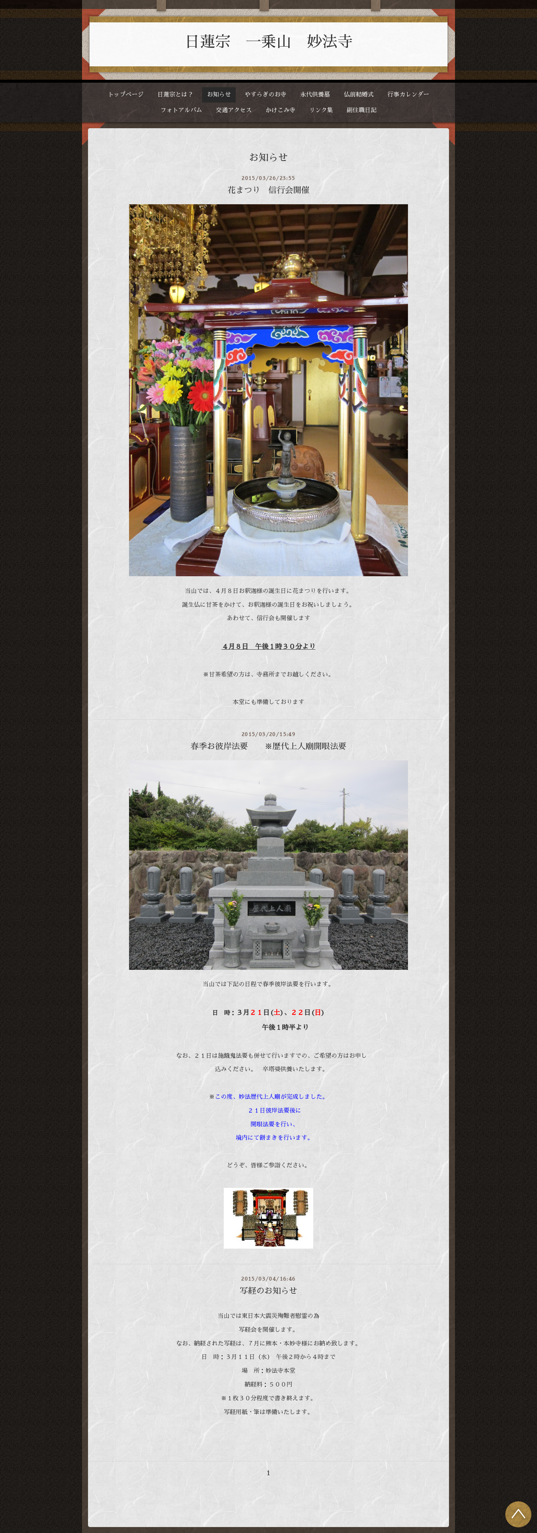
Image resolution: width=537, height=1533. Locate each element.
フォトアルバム (181, 110)
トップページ (126, 95)
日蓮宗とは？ (175, 95)
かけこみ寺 (280, 110)
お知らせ (219, 95)
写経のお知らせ (268, 1291)
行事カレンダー (408, 95)
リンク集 (321, 110)
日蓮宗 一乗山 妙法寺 (269, 42)
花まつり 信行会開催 (268, 190)
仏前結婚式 (359, 95)
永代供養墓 (315, 95)
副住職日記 (362, 110)
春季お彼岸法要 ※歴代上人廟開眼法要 (268, 746)
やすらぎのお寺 (265, 95)
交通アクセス (234, 110)
